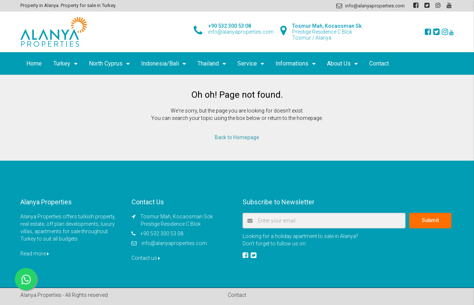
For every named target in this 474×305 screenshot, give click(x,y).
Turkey (61, 63)
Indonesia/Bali (160, 63)
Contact (379, 63)
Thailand (208, 63)
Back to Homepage (237, 137)
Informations (292, 63)
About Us (339, 63)
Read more (34, 254)
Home (34, 63)
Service (247, 63)
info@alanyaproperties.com (174, 243)
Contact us (145, 258)
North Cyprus (106, 63)
